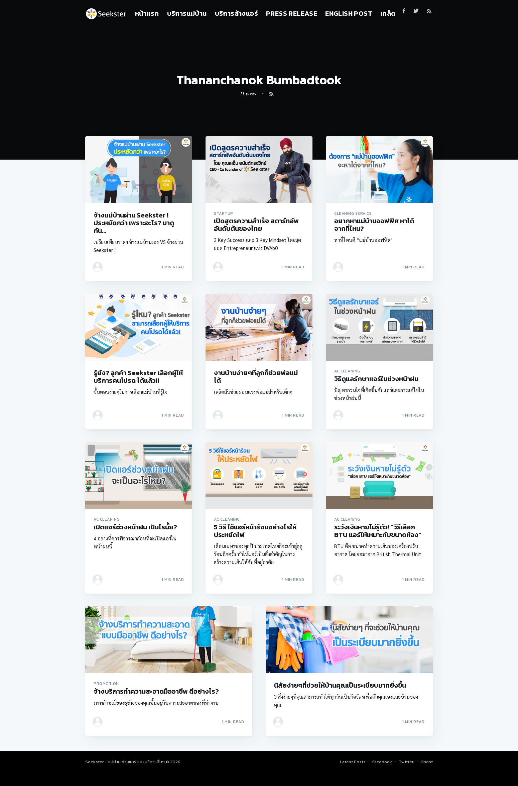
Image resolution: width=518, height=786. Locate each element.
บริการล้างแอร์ (236, 13)
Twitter (406, 762)
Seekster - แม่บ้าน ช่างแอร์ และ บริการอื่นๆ (125, 762)
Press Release (291, 13)
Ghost (426, 762)
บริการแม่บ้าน (187, 13)
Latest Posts (353, 762)
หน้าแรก (147, 13)
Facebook (382, 762)
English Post (348, 13)
